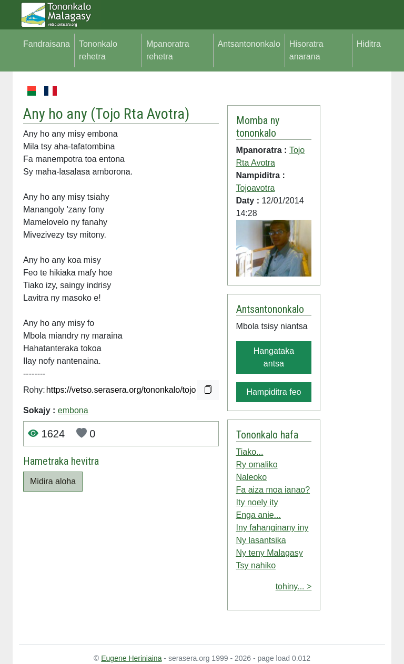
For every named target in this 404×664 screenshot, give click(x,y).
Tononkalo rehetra (98, 50)
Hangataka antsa (274, 357)
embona (73, 410)
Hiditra (369, 43)
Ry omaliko (257, 464)
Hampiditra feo (273, 391)
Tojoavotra (255, 187)
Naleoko (251, 477)
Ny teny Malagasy (269, 552)
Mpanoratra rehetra (167, 50)
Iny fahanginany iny (272, 527)
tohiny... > (294, 586)
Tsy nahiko (256, 565)
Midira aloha (53, 481)
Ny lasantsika (261, 540)
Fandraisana (46, 43)
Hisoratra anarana (306, 50)
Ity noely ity (257, 502)
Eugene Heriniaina (131, 658)
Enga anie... (258, 514)
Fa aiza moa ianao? (273, 489)
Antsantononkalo (249, 43)
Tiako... (250, 451)
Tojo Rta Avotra (140, 113)
